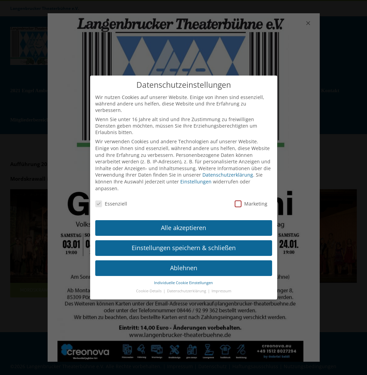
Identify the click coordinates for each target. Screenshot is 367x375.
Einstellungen (196, 178)
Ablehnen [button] (183, 265)
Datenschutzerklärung (227, 172)
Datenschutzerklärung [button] (187, 288)
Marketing (251, 201)
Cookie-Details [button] (149, 288)
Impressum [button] (221, 288)
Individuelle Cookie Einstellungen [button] (183, 279)
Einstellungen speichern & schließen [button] (184, 245)
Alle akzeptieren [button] (183, 225)
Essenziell (111, 201)
